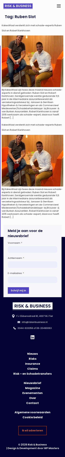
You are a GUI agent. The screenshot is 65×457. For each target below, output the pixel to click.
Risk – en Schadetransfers (32, 374)
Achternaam (16, 258)
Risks (32, 359)
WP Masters (51, 448)
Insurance (32, 364)
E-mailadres (16, 273)
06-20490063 (44, 328)
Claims (32, 369)
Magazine (32, 388)
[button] (59, 6)
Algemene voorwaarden (32, 412)
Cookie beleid (33, 417)
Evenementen (32, 393)
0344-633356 (25, 328)
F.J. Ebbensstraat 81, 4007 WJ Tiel (34, 316)
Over (32, 398)
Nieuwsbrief (32, 383)
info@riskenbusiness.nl (34, 322)
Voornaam (15, 243)
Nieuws (32, 354)
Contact (32, 403)
